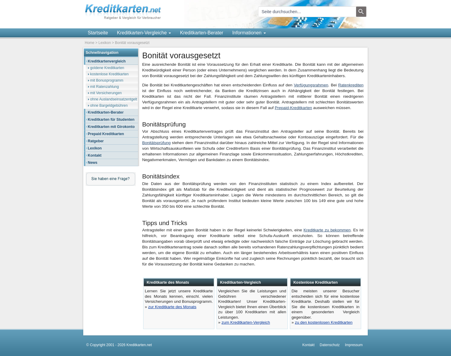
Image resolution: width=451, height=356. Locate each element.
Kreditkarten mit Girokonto (111, 127)
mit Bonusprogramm (106, 80)
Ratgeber (96, 141)
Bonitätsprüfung (156, 142)
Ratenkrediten (351, 85)
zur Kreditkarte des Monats (172, 307)
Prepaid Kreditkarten (106, 134)
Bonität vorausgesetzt (132, 43)
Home (89, 43)
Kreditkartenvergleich (107, 61)
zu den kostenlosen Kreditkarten (323, 322)
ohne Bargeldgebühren (109, 105)
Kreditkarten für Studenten (111, 119)
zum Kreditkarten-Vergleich (246, 322)
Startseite (98, 32)
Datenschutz (330, 345)
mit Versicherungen (106, 93)
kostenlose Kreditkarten (109, 74)
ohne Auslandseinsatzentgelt (113, 99)
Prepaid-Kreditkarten (293, 108)
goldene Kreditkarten (107, 68)
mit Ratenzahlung (104, 87)
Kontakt (95, 155)
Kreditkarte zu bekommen (327, 230)
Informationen (249, 32)
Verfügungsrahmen (311, 85)
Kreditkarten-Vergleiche (144, 32)
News (92, 163)
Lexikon (105, 43)
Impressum (354, 345)
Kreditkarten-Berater (201, 32)
